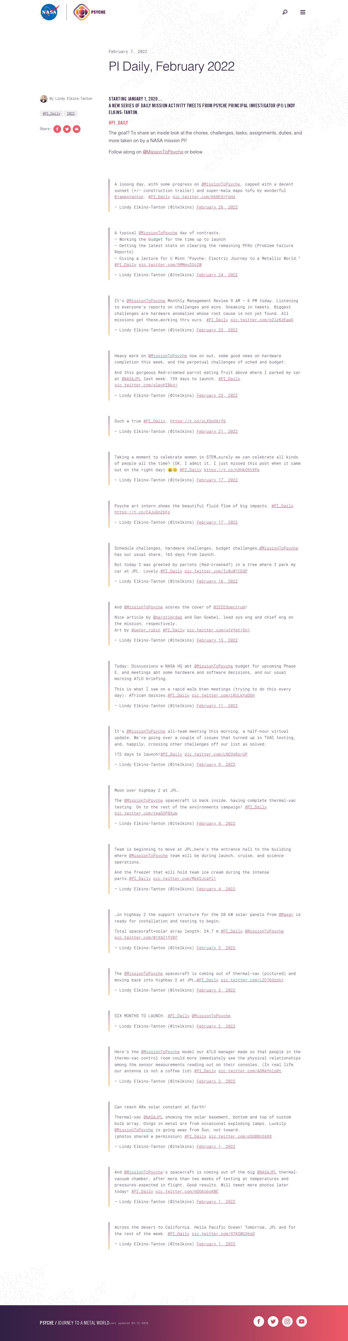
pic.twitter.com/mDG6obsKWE (187, 1191)
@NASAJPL (131, 378)
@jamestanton (129, 196)
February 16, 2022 (217, 581)
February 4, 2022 (216, 888)
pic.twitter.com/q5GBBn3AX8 (240, 1136)
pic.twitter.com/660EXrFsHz (204, 196)
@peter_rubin (145, 629)
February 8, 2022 (216, 823)
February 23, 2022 (217, 329)
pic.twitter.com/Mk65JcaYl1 (184, 878)
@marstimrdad (167, 617)
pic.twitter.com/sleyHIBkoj (146, 384)
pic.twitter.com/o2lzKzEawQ (262, 319)
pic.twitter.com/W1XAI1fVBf (146, 937)
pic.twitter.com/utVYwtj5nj (218, 629)
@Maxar (286, 914)
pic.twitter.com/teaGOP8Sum (146, 813)
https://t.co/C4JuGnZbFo (142, 512)
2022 (71, 113)
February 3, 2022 (216, 947)
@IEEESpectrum (229, 606)
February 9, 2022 (216, 764)
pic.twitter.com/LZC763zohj (252, 979)
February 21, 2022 (217, 431)
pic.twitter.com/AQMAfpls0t (249, 1070)
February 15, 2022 (217, 640)
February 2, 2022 (216, 1026)
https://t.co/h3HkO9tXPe (232, 469)
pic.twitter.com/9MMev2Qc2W (170, 264)
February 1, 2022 (216, 1146)
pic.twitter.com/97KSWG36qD (223, 1233)
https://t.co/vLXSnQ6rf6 (198, 420)
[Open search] (285, 12)
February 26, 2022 (217, 207)
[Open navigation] (302, 12)
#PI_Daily (51, 113)
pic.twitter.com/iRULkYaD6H (223, 695)
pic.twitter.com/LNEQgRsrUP (216, 754)
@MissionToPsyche (163, 152)
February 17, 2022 (217, 479)
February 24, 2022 (217, 274)
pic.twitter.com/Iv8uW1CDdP (216, 570)
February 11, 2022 (217, 705)
